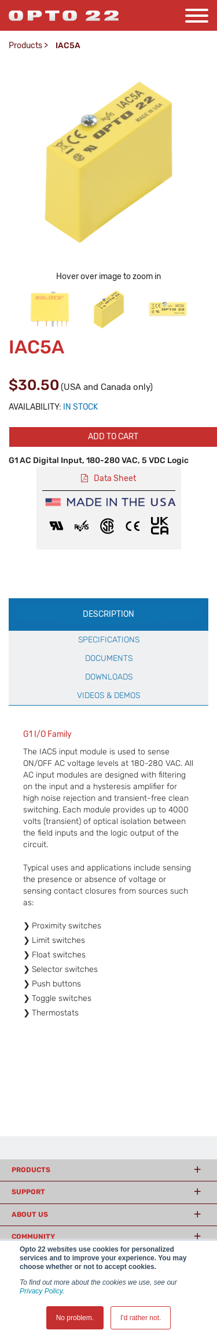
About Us (30, 1214)
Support (28, 1192)
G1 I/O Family (47, 734)
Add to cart (113, 437)
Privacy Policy (41, 1291)
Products (25, 45)
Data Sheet (115, 478)
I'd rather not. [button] (140, 1318)
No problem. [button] (75, 1318)
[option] (49, 309)
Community (33, 1236)
